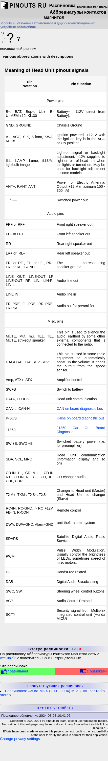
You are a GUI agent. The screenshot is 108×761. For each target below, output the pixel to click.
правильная (14, 671)
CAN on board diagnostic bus (80, 409)
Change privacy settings (20, 739)
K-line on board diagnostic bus (80, 418)
